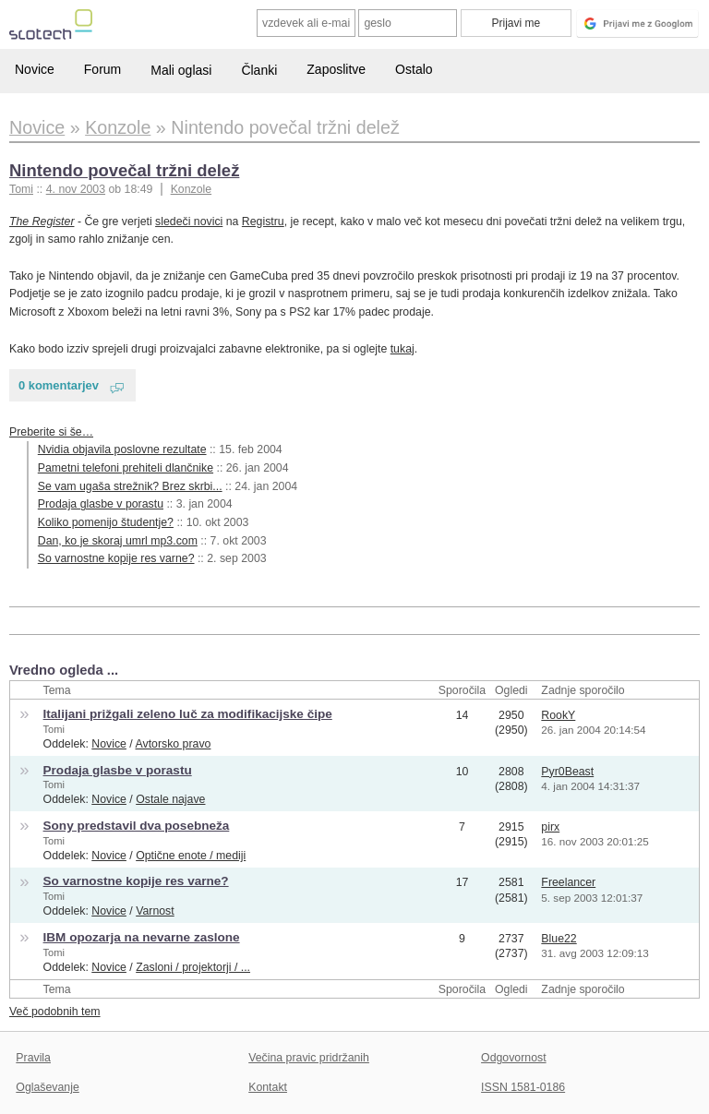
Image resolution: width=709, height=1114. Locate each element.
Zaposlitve (336, 69)
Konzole (191, 189)
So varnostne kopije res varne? (116, 558)
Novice (34, 69)
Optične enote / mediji (191, 855)
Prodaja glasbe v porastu (100, 503)
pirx (550, 827)
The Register (41, 221)
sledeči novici (188, 221)
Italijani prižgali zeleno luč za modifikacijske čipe (187, 714)
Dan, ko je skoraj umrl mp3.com (118, 540)
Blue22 (558, 938)
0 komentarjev (58, 385)
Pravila (33, 1057)
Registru (263, 221)
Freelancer (568, 882)
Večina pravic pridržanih (308, 1057)
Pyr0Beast (567, 771)
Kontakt (267, 1087)
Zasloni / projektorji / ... (193, 967)
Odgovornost (514, 1057)
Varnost (155, 910)
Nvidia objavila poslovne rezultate (122, 449)
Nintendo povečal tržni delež (124, 170)
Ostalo (413, 69)
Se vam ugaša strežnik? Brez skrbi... (130, 486)
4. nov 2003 (75, 189)
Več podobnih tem (55, 1011)
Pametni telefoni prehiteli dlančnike (125, 467)
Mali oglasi (180, 70)
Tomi (54, 729)
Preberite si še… (51, 431)
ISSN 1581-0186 (523, 1087)
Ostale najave (170, 799)
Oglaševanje (47, 1087)
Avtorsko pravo (173, 743)
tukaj (403, 348)
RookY (558, 715)
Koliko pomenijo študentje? (106, 522)
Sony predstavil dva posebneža (136, 826)
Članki (259, 70)
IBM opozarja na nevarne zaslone (141, 937)
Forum (102, 69)
